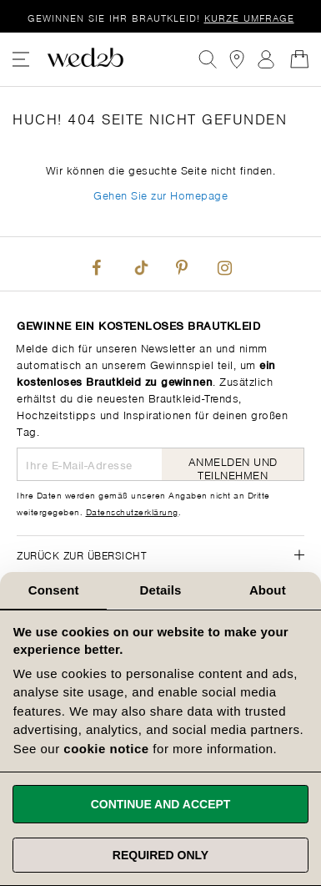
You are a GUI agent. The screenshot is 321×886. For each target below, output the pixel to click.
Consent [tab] (53, 590)
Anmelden (266, 59)
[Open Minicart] (299, 59)
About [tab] (267, 590)
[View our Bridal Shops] (236, 59)
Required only (160, 855)
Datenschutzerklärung (132, 511)
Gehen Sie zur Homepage (160, 194)
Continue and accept (161, 804)
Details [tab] (161, 590)
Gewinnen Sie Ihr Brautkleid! (161, 17)
